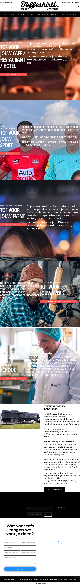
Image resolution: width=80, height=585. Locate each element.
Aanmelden (66, 2)
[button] (14, 2)
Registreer (76, 2)
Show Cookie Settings (40, 583)
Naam (28, 505)
